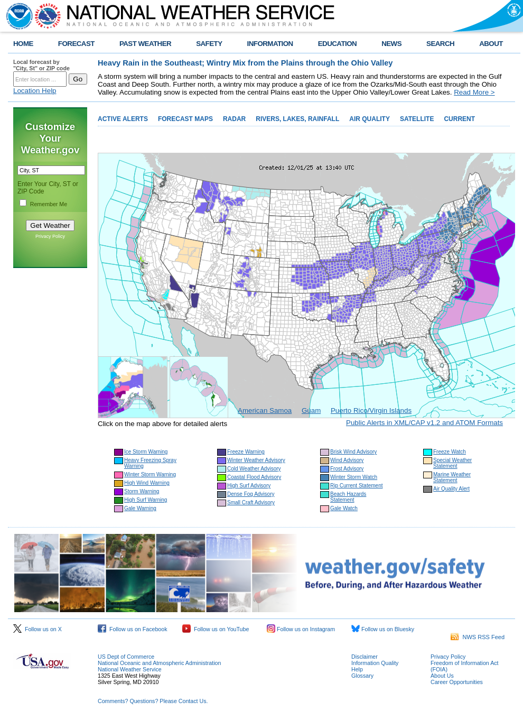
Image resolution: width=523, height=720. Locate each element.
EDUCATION (337, 44)
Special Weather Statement (452, 463)
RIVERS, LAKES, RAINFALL (297, 119)
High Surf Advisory (248, 485)
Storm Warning (141, 491)
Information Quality (374, 663)
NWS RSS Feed (478, 637)
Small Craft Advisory (251, 502)
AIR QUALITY (369, 119)
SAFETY (209, 44)
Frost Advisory (346, 469)
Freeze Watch (449, 452)
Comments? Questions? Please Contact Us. (153, 701)
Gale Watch (344, 508)
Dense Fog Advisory (251, 494)
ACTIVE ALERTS (123, 119)
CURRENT (459, 119)
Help (357, 669)
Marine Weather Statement (452, 477)
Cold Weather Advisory (254, 469)
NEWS (391, 44)
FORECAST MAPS (185, 119)
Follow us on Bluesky (382, 629)
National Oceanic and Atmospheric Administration (159, 663)
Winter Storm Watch (353, 477)
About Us (442, 675)
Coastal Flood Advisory (254, 477)
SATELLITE (417, 119)
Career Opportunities (457, 682)
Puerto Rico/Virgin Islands (371, 410)
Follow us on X (37, 629)
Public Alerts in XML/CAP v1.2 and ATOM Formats (424, 423)
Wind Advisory (346, 460)
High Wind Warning (147, 483)
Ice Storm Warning (145, 452)
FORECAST (76, 44)
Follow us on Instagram (301, 629)
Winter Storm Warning (150, 474)
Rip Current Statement (356, 485)
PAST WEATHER (145, 44)
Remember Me (48, 204)
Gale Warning (140, 508)
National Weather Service (130, 669)
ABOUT (491, 44)
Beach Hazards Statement (348, 497)
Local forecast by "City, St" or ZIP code (41, 65)
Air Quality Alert (451, 489)
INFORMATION (270, 44)
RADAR (234, 119)
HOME (23, 44)
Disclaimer (364, 656)
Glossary (362, 675)
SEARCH (440, 44)
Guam (311, 410)
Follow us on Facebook (132, 629)
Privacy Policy (50, 236)
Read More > (474, 92)
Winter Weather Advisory (256, 460)
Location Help (35, 91)
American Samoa (265, 410)
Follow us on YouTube (215, 629)
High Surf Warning (145, 500)
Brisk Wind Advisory (353, 452)
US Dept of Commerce (126, 656)
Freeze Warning (246, 452)
